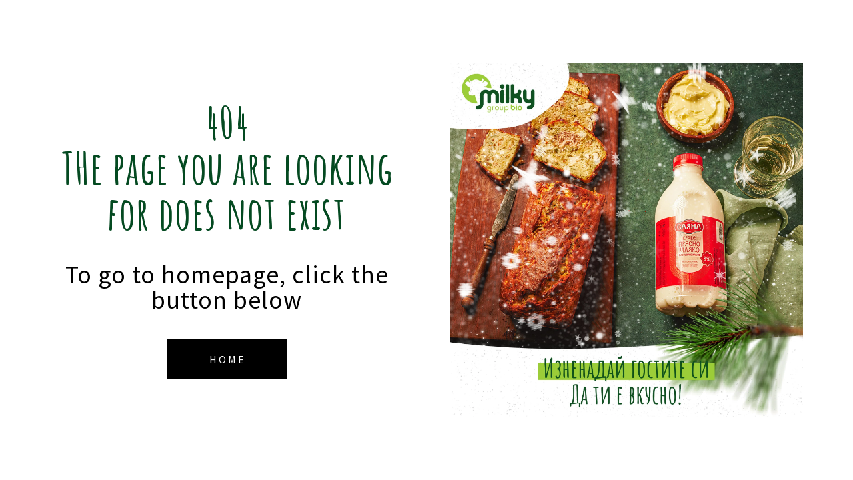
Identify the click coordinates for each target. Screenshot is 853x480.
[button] (227, 359)
